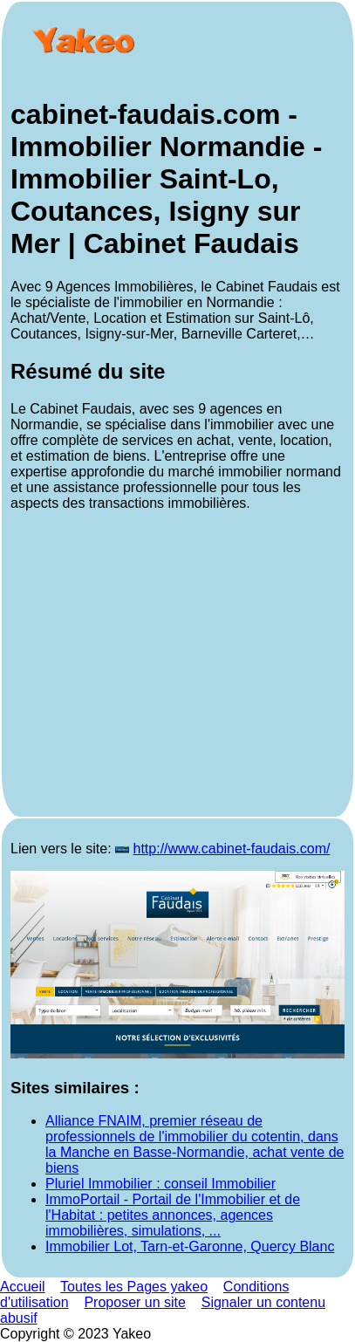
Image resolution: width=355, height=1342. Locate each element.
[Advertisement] (177, 666)
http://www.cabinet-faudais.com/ (232, 848)
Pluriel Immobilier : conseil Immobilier (160, 1183)
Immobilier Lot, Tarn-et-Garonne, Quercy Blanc (189, 1246)
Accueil (22, 1286)
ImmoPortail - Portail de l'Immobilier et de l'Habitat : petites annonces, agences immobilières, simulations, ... (172, 1215)
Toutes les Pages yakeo (134, 1286)
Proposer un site (135, 1302)
